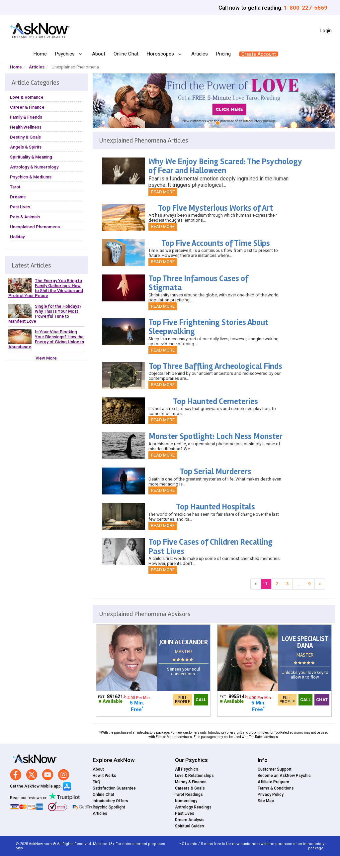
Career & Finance (27, 107)
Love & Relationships (194, 775)
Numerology (186, 801)
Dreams (18, 196)
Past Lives (20, 206)
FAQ (96, 782)
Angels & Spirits (26, 147)
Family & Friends (26, 117)
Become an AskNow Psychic (284, 775)
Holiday (17, 236)
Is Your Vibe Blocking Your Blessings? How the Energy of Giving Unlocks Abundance (46, 339)
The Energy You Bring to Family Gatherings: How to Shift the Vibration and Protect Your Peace (45, 288)
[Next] (319, 584)
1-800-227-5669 (305, 7)
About (98, 54)
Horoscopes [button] (161, 54)
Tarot (15, 186)
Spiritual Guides (189, 826)
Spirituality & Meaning (31, 157)
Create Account (258, 54)
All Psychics (186, 769)
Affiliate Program (273, 782)
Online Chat (126, 54)
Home (40, 54)
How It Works (104, 775)
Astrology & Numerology (34, 166)
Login (326, 31)
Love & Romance (26, 97)
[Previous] (255, 584)
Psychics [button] (65, 54)
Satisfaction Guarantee (114, 788)
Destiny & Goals (25, 137)
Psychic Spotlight (109, 807)
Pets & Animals (25, 216)
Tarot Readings (189, 794)
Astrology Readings (193, 807)
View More (46, 358)
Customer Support (275, 769)
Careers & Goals (190, 788)
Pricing (223, 54)
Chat (322, 699)
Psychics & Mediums (30, 176)
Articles (199, 54)
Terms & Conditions (276, 788)
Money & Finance (191, 782)
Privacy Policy (271, 794)
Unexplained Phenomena (35, 226)
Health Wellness (26, 127)
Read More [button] (163, 191)
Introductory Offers (110, 801)
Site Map (266, 801)
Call (201, 699)
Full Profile (182, 700)
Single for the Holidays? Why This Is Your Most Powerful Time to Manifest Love (44, 314)
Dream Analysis (190, 819)
